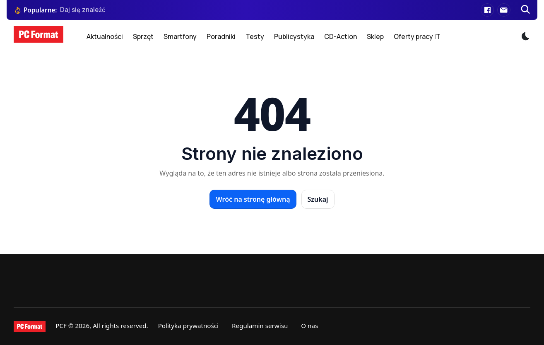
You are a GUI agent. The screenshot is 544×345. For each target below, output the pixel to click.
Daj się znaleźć (83, 10)
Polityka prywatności (188, 325)
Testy (255, 36)
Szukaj (318, 199)
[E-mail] (503, 10)
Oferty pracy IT (417, 36)
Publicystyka (294, 36)
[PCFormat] (30, 326)
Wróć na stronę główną (253, 199)
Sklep (375, 36)
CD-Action (340, 36)
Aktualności (105, 36)
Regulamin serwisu (260, 325)
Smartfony (180, 36)
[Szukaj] (525, 10)
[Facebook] (487, 10)
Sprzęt (143, 36)
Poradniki (221, 36)
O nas (309, 325)
